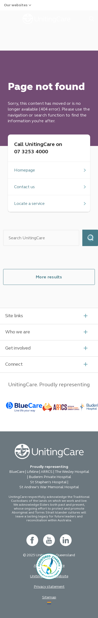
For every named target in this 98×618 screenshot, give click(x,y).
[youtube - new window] (49, 540)
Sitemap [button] (49, 597)
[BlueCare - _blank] (24, 407)
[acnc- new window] (49, 580)
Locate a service (29, 203)
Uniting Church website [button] (49, 576)
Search (90, 238)
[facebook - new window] (32, 540)
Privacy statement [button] (49, 586)
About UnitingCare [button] (49, 565)
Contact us (24, 186)
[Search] (41, 238)
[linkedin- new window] (66, 540)
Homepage (24, 170)
